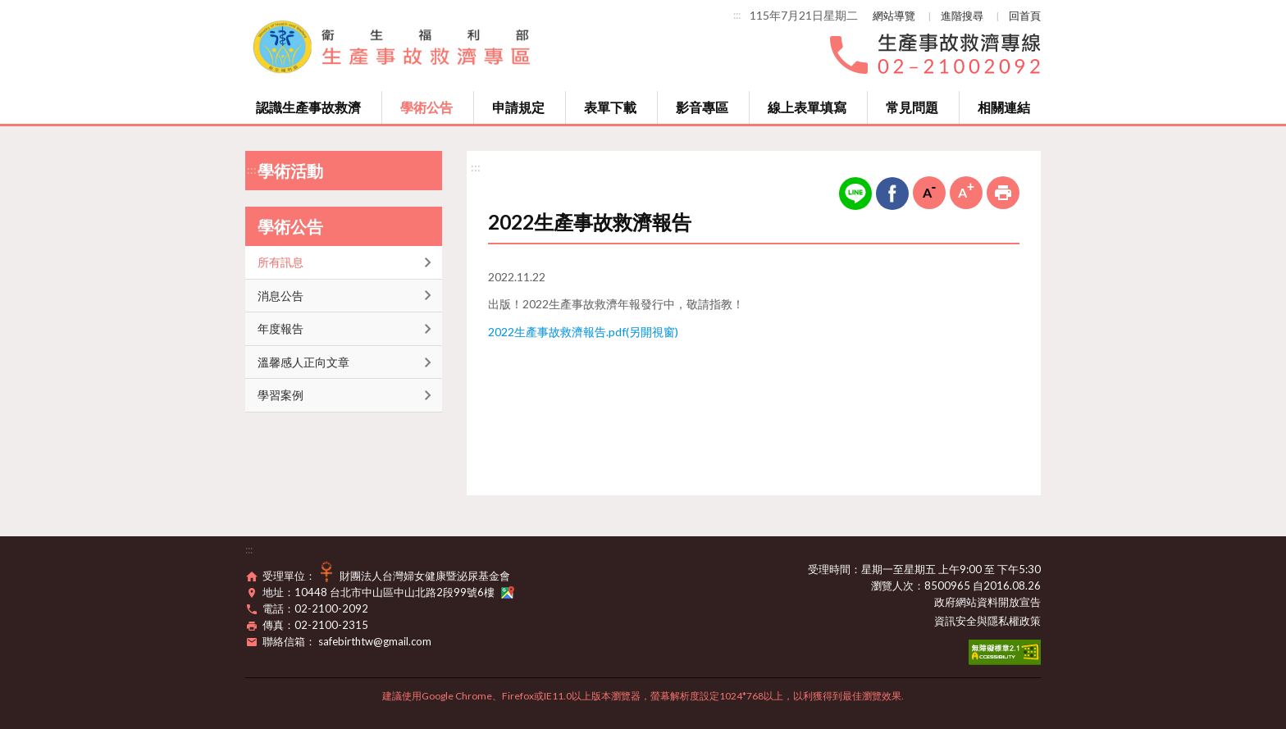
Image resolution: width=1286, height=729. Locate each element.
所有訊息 (280, 262)
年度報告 (280, 328)
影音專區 (702, 107)
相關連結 (1004, 107)
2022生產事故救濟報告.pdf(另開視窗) (583, 332)
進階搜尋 (962, 15)
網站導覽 (894, 15)
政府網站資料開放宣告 (987, 601)
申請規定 (518, 107)
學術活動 (290, 170)
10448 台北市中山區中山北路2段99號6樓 (404, 592)
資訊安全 (955, 620)
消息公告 (280, 296)
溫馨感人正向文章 (303, 362)
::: (737, 14)
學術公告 (426, 107)
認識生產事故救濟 (308, 107)
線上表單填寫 (807, 107)
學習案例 (280, 395)
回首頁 (1025, 15)
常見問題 (912, 107)
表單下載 (610, 107)
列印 (1003, 192)
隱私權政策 (1014, 620)
